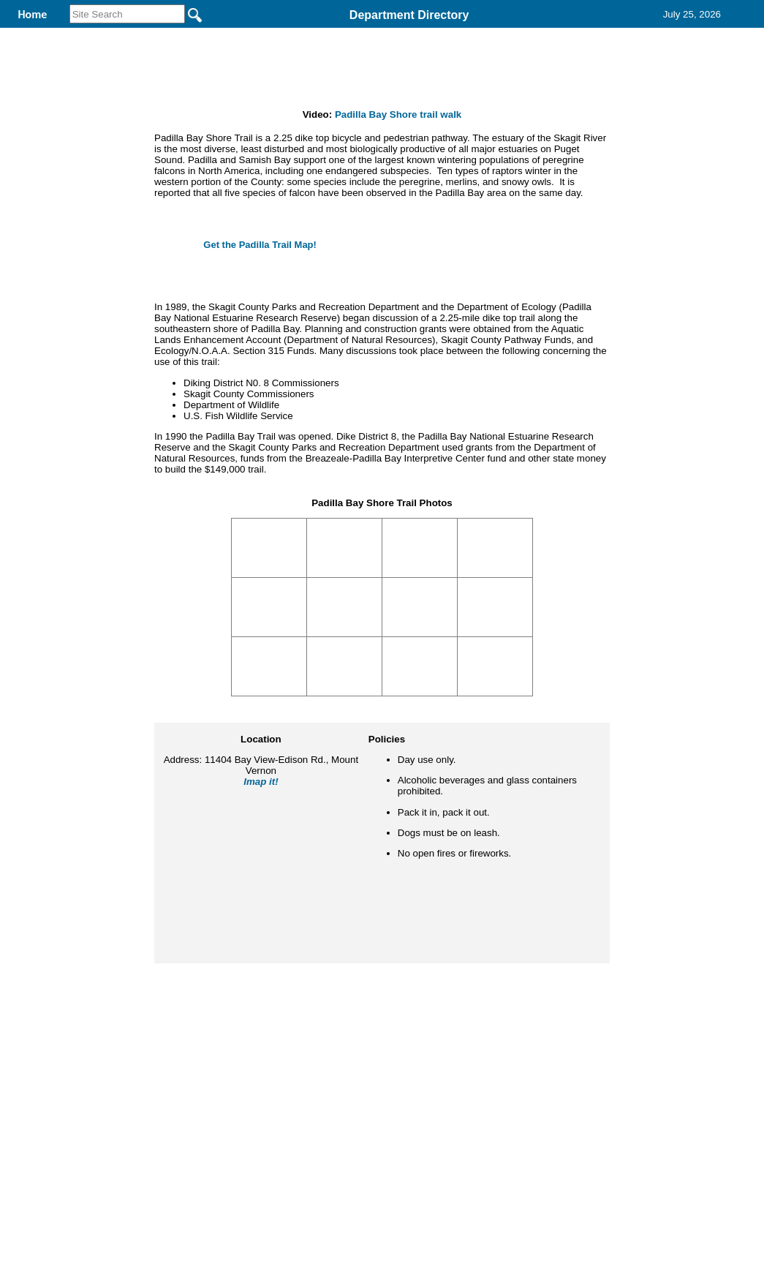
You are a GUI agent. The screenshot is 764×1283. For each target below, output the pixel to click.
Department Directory (409, 15)
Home (240, 1070)
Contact (574, 35)
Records (487, 35)
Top (138, 1070)
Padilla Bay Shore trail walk (398, 209)
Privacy (376, 1070)
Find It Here (391, 35)
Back (183, 1070)
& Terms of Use (430, 1070)
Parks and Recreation (258, 35)
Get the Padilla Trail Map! (260, 339)
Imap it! (260, 876)
